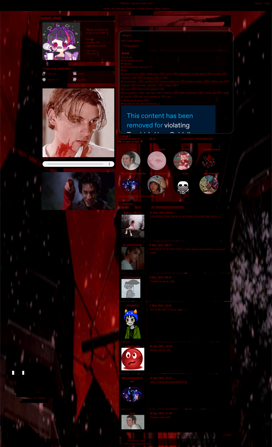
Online (141, 8)
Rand (130, 8)
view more (134, 39)
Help (136, 440)
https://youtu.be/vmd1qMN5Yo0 (168, 381)
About (130, 440)
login (129, 196)
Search (166, 8)
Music (150, 8)
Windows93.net (143, 443)
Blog (157, 8)
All (118, 8)
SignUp (258, 3)
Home (106, 8)
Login (267, 3)
